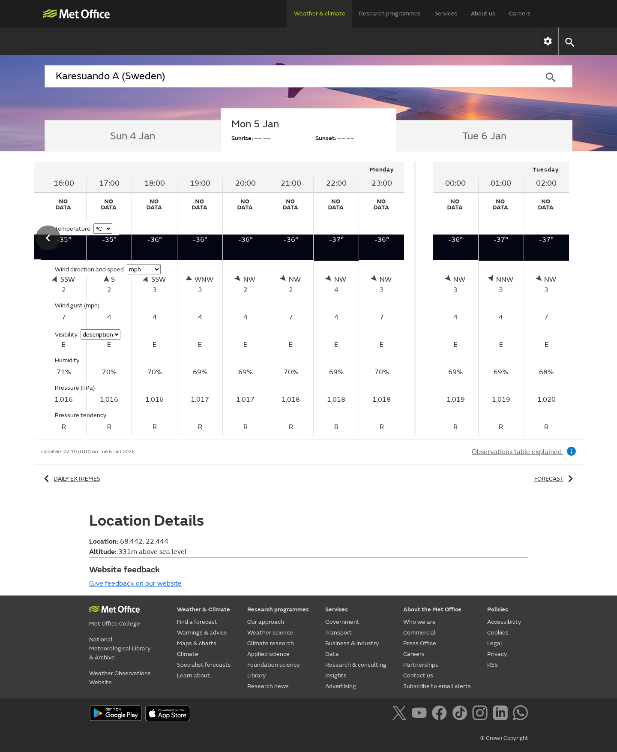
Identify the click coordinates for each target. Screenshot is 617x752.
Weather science (270, 632)
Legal (494, 643)
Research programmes (390, 13)
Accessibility (504, 622)
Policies (497, 609)
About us (483, 13)
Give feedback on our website (135, 583)
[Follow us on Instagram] (481, 714)
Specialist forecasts (389, 41)
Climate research (270, 643)
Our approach (265, 622)
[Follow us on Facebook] (441, 714)
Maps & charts (262, 41)
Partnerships (420, 664)
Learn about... (466, 41)
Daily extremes (70, 479)
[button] (569, 41)
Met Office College (114, 623)
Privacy (497, 654)
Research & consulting (355, 664)
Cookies (498, 632)
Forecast (555, 479)
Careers (519, 13)
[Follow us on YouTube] (421, 714)
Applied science (268, 654)
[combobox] (286, 76)
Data (332, 654)
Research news (268, 686)
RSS (492, 664)
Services (445, 13)
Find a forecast (106, 41)
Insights (336, 675)
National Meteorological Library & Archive (119, 648)
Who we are (419, 622)
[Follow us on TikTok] (461, 714)
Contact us (418, 675)
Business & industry (352, 643)
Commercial (419, 632)
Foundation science (273, 664)
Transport (338, 632)
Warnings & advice (185, 41)
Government (342, 622)
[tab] (133, 135)
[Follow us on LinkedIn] (502, 714)
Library (256, 675)
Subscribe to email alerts (437, 686)
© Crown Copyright (504, 738)
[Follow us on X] (401, 714)
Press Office (419, 643)
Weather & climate (319, 13)
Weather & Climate (203, 609)
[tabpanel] (500, 299)
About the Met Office (432, 609)
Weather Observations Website (120, 678)
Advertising (340, 686)
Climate (321, 41)
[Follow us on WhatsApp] (520, 714)
